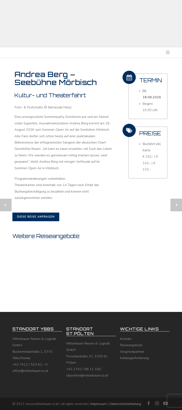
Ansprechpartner (132, 351)
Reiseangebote (131, 345)
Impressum (98, 404)
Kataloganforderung (134, 358)
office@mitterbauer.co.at (30, 371)
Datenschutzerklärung (125, 404)
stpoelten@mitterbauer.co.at (87, 375)
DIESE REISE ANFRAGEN (36, 217)
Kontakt (126, 339)
